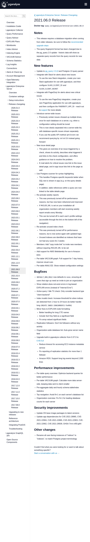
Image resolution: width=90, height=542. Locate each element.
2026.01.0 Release (15, 109)
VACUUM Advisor (14, 57)
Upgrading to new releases (16, 413)
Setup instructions (16, 100)
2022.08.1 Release (15, 232)
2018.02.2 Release (15, 367)
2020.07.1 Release (15, 296)
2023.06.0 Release (15, 212)
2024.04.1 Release (15, 186)
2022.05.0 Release (15, 251)
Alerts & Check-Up (14, 72)
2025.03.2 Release (15, 135)
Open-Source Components (12, 441)
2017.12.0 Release (15, 387)
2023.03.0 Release (15, 225)
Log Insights (12, 64)
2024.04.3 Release (15, 174)
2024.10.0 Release (15, 154)
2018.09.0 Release (15, 322)
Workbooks (11, 45)
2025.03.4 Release (15, 122)
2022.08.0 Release (15, 238)
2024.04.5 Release (15, 161)
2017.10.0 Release (15, 399)
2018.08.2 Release (15, 329)
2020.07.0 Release (15, 303)
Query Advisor (12, 38)
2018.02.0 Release (15, 380)
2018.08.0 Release (15, 341)
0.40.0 (40, 341)
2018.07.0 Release (15, 348)
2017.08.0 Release (15, 406)
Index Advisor (12, 49)
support (44, 110)
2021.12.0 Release (15, 264)
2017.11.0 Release (15, 393)
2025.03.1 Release (15, 141)
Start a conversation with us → (47, 453)
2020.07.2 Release (15, 290)
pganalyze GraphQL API (15, 434)
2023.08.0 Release (15, 199)
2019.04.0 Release (15, 316)
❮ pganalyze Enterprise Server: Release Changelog (55, 15)
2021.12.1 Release (15, 257)
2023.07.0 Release (15, 206)
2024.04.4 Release (15, 167)
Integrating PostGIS (17, 425)
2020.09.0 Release (15, 283)
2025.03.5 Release (15, 115)
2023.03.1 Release (15, 219)
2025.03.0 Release (15, 148)
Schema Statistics (14, 61)
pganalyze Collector (15, 30)
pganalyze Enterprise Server (15, 87)
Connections (12, 68)
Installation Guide (14, 26)
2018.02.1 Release (15, 374)
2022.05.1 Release (15, 244)
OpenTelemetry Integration (13, 81)
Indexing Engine (13, 53)
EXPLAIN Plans (13, 42)
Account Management (16, 76)
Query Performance (15, 34)
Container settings (16, 96)
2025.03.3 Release (15, 128)
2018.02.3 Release (15, 361)
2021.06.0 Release (15, 270)
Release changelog (17, 104)
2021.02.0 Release (15, 277)
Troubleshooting (15, 429)
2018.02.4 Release (15, 354)
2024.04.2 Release (15, 180)
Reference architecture (14, 419)
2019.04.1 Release (15, 309)
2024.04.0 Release (15, 193)
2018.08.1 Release (15, 335)
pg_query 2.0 (51, 71)
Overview (10, 22)
